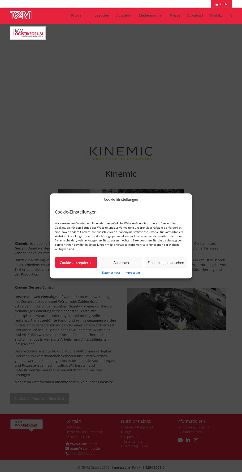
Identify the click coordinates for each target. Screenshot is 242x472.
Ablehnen (121, 262)
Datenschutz (111, 273)
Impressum (132, 273)
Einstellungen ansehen (166, 262)
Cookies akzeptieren (76, 262)
